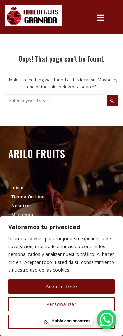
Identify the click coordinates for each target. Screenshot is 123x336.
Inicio (17, 187)
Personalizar (61, 304)
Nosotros (21, 205)
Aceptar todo (61, 286)
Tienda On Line (28, 197)
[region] (61, 276)
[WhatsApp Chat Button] (106, 319)
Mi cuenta (22, 215)
